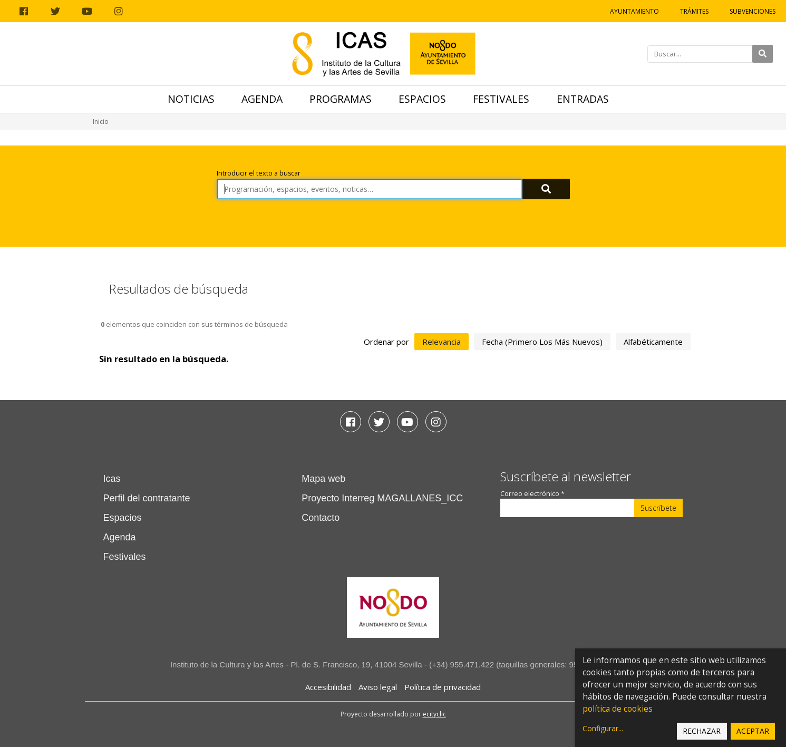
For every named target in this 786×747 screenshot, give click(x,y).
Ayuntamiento (634, 11)
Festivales (501, 99)
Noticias (191, 99)
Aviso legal (377, 687)
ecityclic (434, 714)
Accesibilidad (328, 687)
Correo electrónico (532, 494)
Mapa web (323, 478)
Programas (340, 99)
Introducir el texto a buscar (258, 173)
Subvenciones (752, 11)
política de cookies (618, 708)
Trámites (694, 11)
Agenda (262, 99)
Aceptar (752, 731)
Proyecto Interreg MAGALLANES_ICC (382, 498)
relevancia (441, 341)
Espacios (422, 99)
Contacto (320, 517)
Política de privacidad (442, 687)
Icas (112, 478)
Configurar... (603, 728)
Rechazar (702, 731)
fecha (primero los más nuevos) (542, 341)
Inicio (101, 121)
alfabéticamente (653, 341)
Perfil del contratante (146, 498)
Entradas (583, 99)
